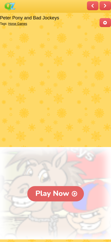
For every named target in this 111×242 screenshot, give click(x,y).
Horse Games (17, 24)
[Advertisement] (55, 87)
